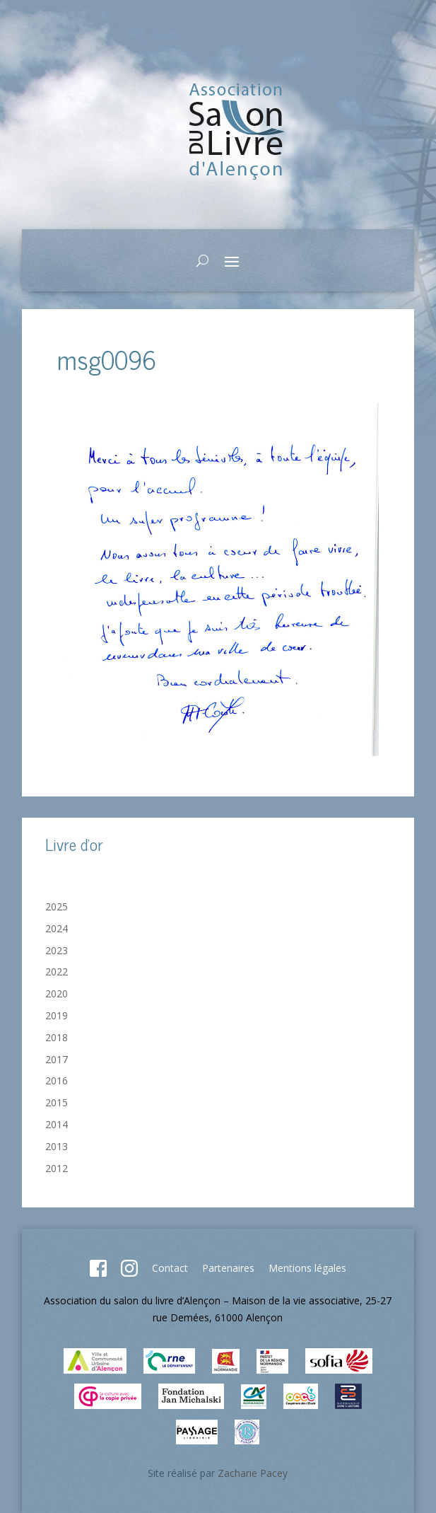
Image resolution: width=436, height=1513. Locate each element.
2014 (56, 1124)
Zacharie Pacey (253, 1473)
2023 (56, 950)
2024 (56, 928)
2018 (56, 1037)
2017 (56, 1059)
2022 (56, 971)
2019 (56, 1015)
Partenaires (228, 1268)
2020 (56, 993)
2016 (56, 1080)
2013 (56, 1146)
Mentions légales (307, 1268)
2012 (56, 1168)
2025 (56, 906)
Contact (170, 1268)
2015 (56, 1102)
